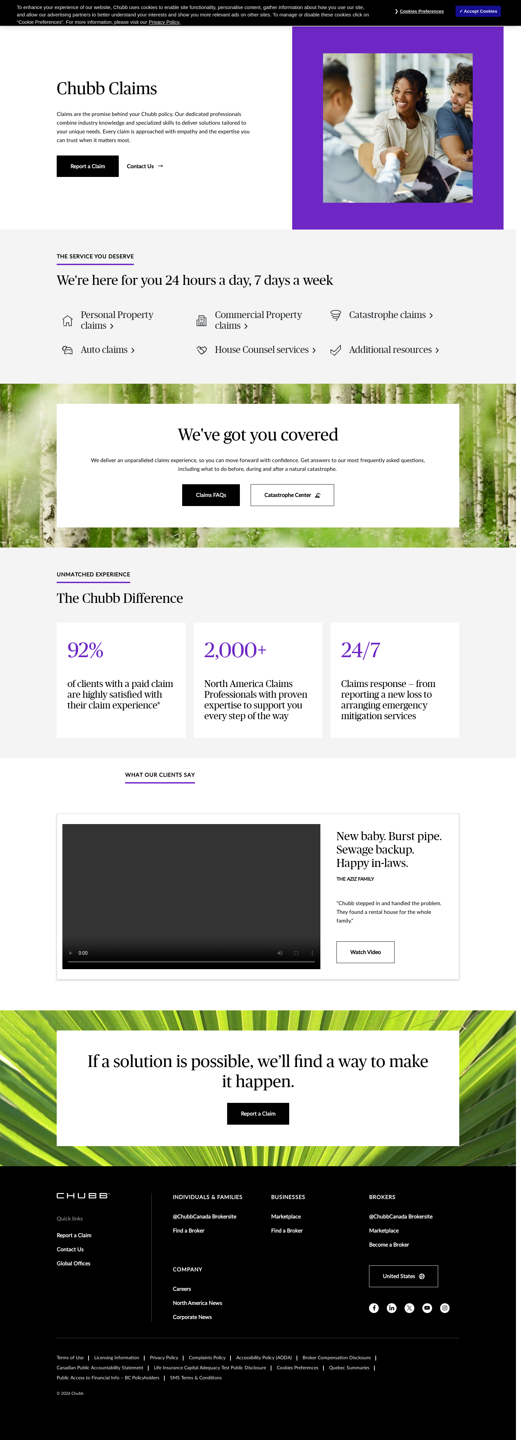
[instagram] (445, 1308)
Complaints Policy (207, 1358)
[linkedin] (392, 1308)
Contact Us (70, 1249)
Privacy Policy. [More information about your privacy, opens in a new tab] (164, 22)
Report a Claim (74, 1235)
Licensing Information (116, 1358)
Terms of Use (70, 1358)
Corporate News (192, 1317)
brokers (382, 1197)
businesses (288, 1197)
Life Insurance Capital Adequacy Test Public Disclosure (210, 1368)
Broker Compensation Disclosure (337, 1358)
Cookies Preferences (297, 1368)
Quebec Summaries (349, 1368)
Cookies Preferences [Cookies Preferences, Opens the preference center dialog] (422, 11)
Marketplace (286, 1216)
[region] (260, 13)
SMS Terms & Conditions (196, 1378)
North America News (197, 1303)
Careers (182, 1289)
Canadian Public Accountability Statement (100, 1368)
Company (187, 1269)
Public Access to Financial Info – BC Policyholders (108, 1378)
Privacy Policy (164, 1358)
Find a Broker (188, 1231)
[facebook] (374, 1308)
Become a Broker (389, 1245)
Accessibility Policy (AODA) (264, 1358)
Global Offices (73, 1263)
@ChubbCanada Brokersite (204, 1216)
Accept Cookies (480, 11)
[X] (409, 1308)
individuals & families (208, 1197)
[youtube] (427, 1308)
